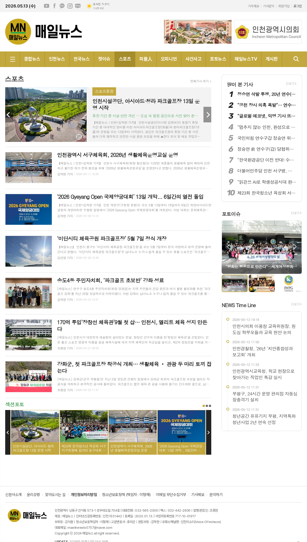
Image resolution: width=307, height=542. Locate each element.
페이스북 (54, 6)
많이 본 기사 (240, 84)
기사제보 (253, 6)
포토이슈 (231, 213)
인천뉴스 (57, 59)
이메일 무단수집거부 (171, 495)
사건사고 (194, 59)
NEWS (239, 304)
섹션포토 (14, 404)
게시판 (272, 59)
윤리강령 (33, 495)
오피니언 (169, 59)
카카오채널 (62, 6)
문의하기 (215, 495)
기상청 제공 (98, 8)
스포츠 (125, 59)
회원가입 (283, 6)
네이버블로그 (78, 6)
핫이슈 (104, 59)
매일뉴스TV (246, 59)
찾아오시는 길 (55, 495)
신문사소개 (13, 495)
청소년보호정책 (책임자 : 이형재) (126, 495)
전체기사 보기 (199, 81)
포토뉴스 (218, 59)
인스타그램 (70, 6)
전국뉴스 (82, 59)
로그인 (297, 6)
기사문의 (268, 6)
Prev (9, 114)
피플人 (145, 59)
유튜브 (46, 6)
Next (207, 114)
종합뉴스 (32, 59)
